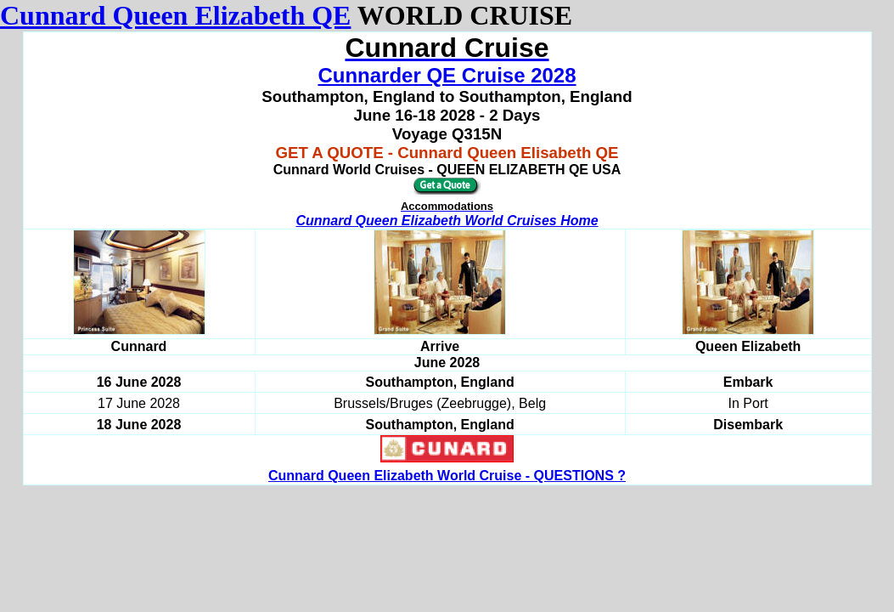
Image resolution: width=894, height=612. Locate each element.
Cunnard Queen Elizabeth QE (175, 15)
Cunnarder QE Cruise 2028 (447, 75)
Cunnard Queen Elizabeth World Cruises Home (446, 220)
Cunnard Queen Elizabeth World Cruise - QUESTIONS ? (447, 475)
